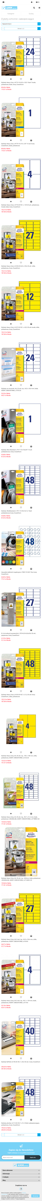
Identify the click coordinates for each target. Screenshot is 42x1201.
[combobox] (21, 23)
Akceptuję (35, 1196)
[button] (38, 2)
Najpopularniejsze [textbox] (6, 24)
